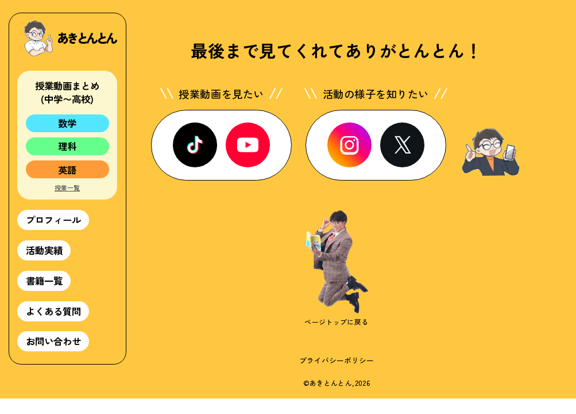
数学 (67, 123)
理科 (67, 146)
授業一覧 (67, 188)
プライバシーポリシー (336, 360)
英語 (67, 170)
